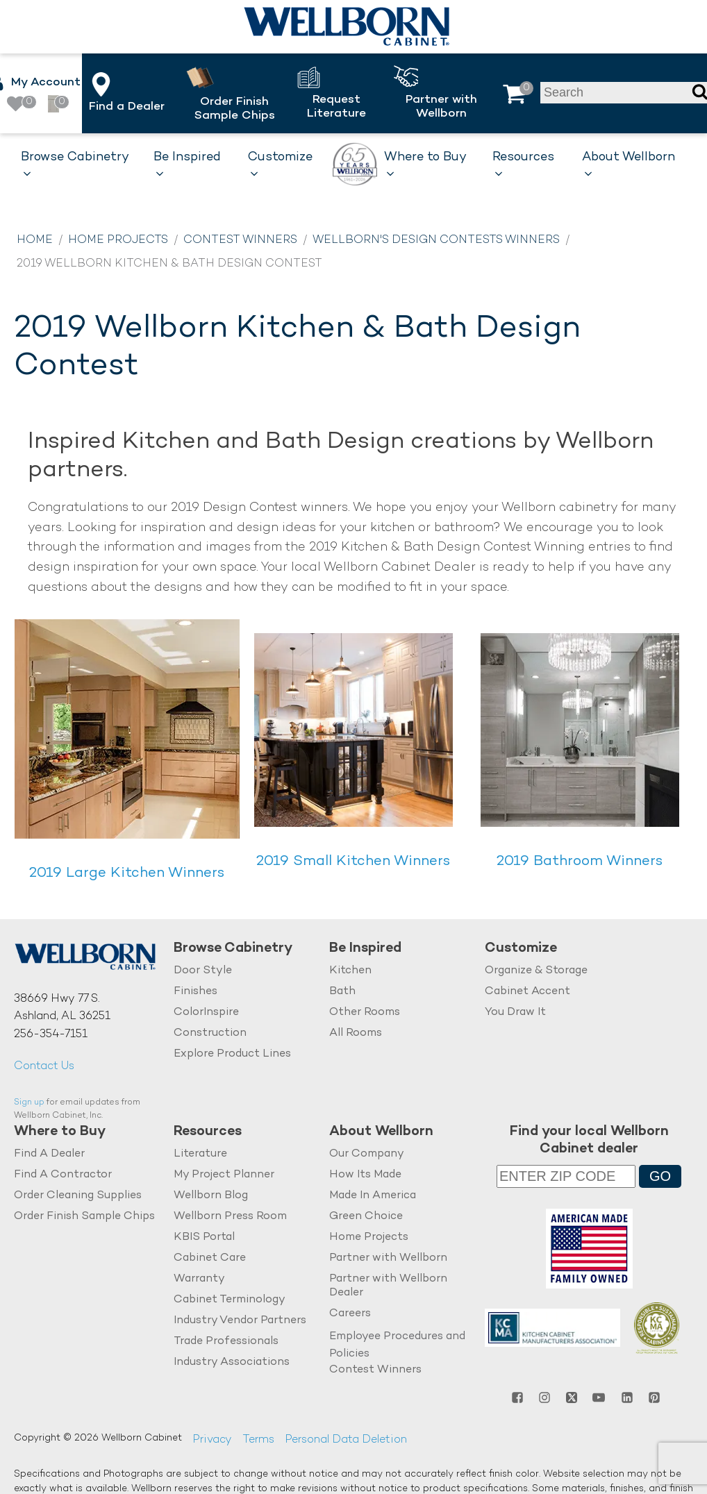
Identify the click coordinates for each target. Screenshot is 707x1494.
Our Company (366, 1154)
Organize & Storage (536, 971)
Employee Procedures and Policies (397, 1345)
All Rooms (355, 1033)
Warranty (199, 1278)
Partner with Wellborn (388, 1258)
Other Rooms (364, 1012)
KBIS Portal (204, 1237)
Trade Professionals (226, 1341)
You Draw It (515, 1012)
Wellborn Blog (211, 1195)
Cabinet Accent (527, 991)
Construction (210, 1033)
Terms (258, 1440)
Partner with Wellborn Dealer (388, 1285)
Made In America (372, 1195)
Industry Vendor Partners (240, 1320)
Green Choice (366, 1216)
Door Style (203, 971)
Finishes (195, 991)
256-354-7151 (51, 1035)
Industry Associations (232, 1362)
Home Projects (118, 240)
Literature (200, 1154)
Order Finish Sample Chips (84, 1216)
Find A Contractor (63, 1174)
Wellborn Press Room (230, 1216)
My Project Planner (224, 1174)
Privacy (212, 1440)
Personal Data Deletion (346, 1440)
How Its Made (365, 1174)
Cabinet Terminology (229, 1299)
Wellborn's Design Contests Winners (436, 240)
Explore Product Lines (232, 1053)
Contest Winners (240, 240)
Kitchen (350, 971)
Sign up (29, 1102)
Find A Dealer (49, 1154)
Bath (342, 991)
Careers (350, 1313)
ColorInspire (206, 1012)
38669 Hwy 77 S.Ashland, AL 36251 (62, 1008)
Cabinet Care (210, 1258)
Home (35, 240)
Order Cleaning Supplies (78, 1195)
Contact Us (44, 1067)
